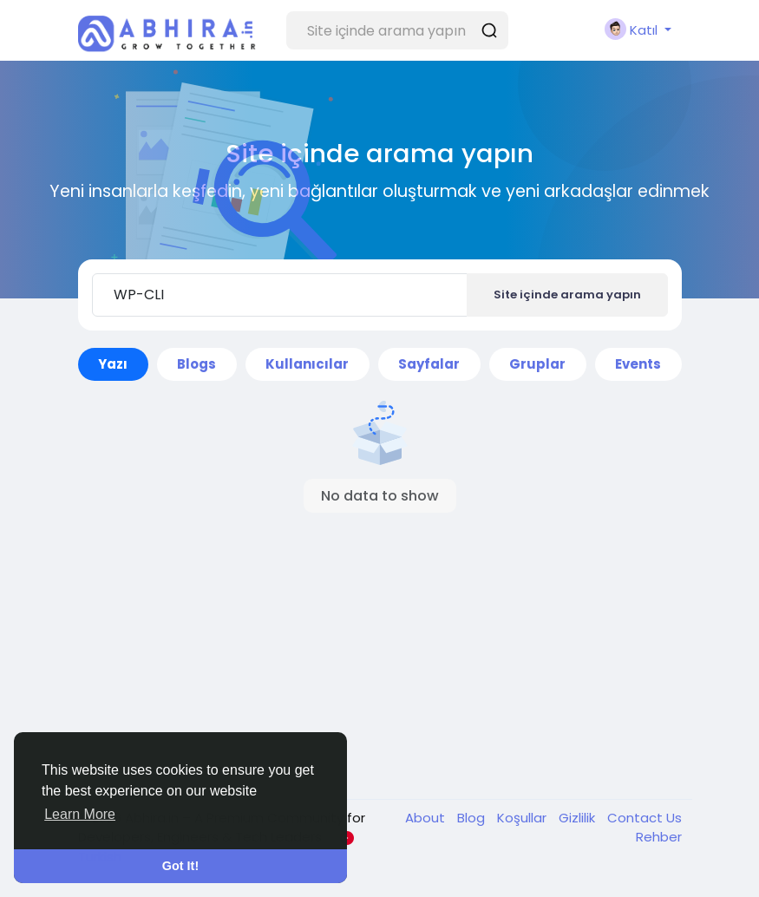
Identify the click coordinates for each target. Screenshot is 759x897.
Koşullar (523, 818)
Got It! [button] (180, 866)
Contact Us (644, 818)
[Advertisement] (380, 655)
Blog (472, 818)
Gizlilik (579, 818)
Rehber (659, 837)
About (426, 818)
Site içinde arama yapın (567, 294)
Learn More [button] (79, 814)
